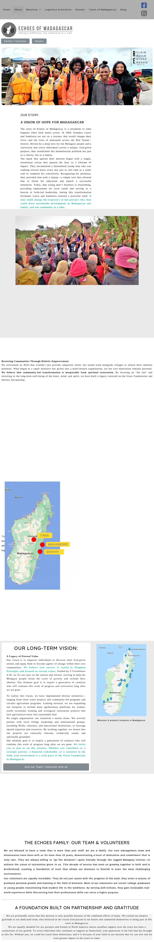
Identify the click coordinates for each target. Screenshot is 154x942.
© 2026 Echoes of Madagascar (128, 938)
